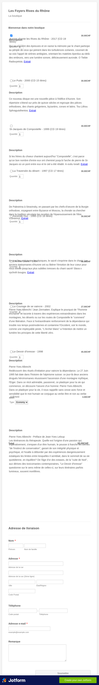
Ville (10, 585)
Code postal (13, 614)
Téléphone (14, 605)
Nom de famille (30, 549)
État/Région (41, 585)
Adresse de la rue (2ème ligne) (21, 576)
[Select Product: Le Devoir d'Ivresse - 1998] (11, 352)
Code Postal (13, 595)
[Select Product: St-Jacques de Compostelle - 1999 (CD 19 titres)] (11, 126)
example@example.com (18, 632)
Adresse (14, 558)
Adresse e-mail (17, 623)
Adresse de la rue (15, 567)
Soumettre (63, 673)
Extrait (27, 61)
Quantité (13, 134)
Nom (12, 540)
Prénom (11, 549)
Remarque (14, 641)
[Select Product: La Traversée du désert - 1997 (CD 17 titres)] (11, 171)
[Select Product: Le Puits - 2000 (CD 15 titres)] (11, 81)
